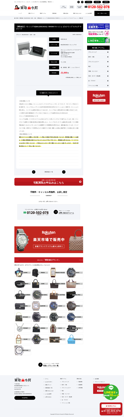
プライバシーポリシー (100, 381)
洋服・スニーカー (98, 71)
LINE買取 (80, 387)
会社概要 (97, 378)
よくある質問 (89, 13)
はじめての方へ (48, 381)
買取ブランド (31, 13)
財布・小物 (98, 56)
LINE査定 (88, 2)
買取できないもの (77, 13)
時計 (98, 66)
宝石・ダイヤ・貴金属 (98, 76)
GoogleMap (25, 397)
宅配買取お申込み (111, 406)
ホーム (46, 378)
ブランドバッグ (98, 52)
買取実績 (54, 13)
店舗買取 (106, 2)
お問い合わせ (48, 397)
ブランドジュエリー (98, 61)
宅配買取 (97, 2)
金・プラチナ (98, 80)
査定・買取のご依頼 (102, 13)
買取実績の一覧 (49, 172)
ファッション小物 (98, 85)
